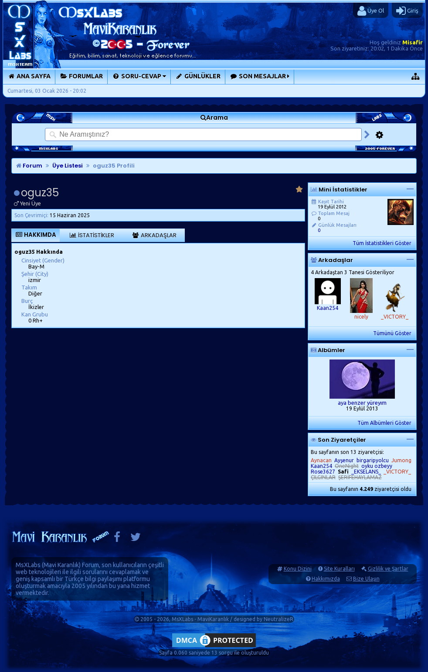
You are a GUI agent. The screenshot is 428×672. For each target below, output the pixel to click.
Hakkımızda (326, 578)
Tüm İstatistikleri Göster (382, 243)
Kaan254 (327, 308)
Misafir (412, 42)
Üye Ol (370, 11)
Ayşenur (344, 460)
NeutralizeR (278, 619)
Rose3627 (323, 471)
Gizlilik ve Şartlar (388, 568)
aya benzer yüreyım (362, 403)
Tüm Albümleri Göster (384, 423)
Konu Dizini (298, 568)
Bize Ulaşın (366, 578)
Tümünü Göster (392, 333)
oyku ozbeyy (376, 466)
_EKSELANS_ (366, 471)
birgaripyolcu (373, 460)
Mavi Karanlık (61, 564)
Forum (29, 165)
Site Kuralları (339, 568)
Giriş (407, 11)
